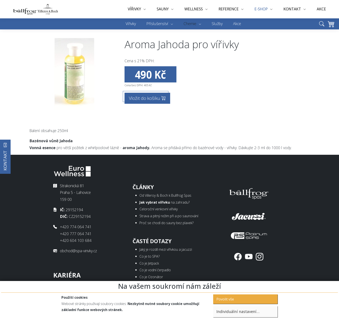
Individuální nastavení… (237, 311)
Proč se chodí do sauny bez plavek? (166, 222)
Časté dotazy (152, 241)
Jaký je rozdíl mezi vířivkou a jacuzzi (165, 249)
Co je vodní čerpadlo (155, 270)
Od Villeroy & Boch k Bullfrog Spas (165, 195)
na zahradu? (164, 202)
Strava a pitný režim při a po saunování (168, 216)
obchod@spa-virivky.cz (78, 250)
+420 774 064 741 (75, 226)
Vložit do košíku (147, 98)
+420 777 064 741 (75, 233)
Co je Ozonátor (151, 277)
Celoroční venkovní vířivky (158, 209)
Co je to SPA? (149, 256)
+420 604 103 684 (75, 240)
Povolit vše (225, 299)
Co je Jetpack (149, 263)
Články (143, 187)
